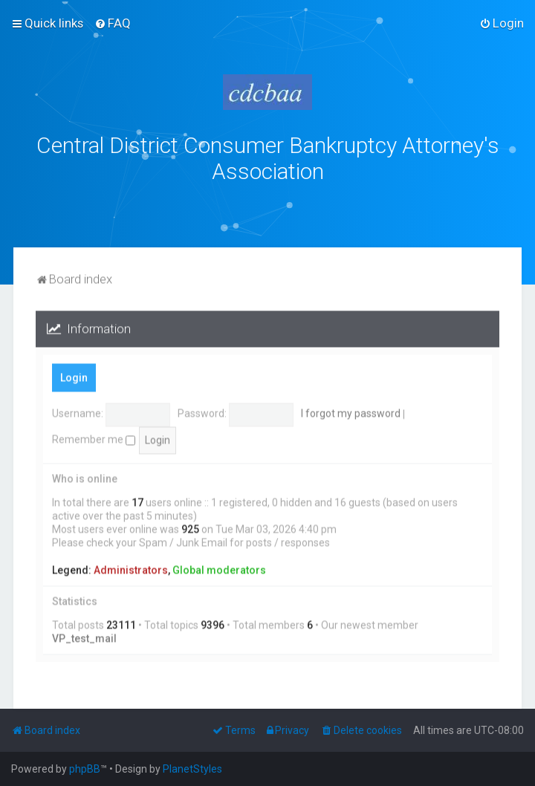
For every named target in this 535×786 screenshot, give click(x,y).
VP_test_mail (84, 636)
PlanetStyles (192, 769)
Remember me (93, 437)
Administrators (131, 568)
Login (74, 375)
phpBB (84, 769)
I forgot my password (351, 412)
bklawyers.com (391, 203)
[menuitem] (112, 23)
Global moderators (219, 568)
